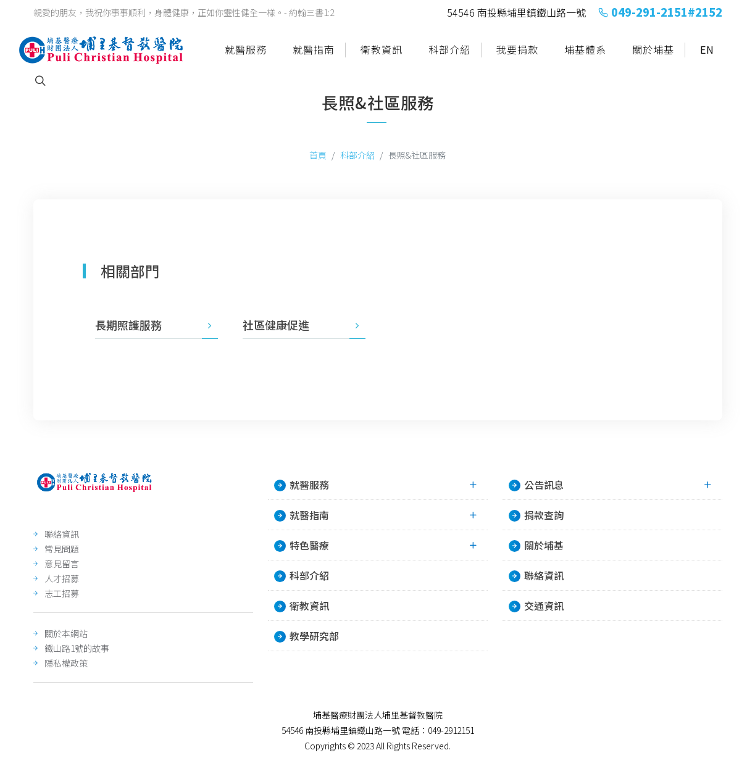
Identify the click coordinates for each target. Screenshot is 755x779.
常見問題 (61, 548)
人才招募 (61, 578)
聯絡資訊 (61, 533)
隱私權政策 (66, 663)
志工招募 (61, 593)
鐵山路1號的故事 (76, 648)
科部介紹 (357, 155)
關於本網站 (66, 633)
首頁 (318, 155)
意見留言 (61, 563)
